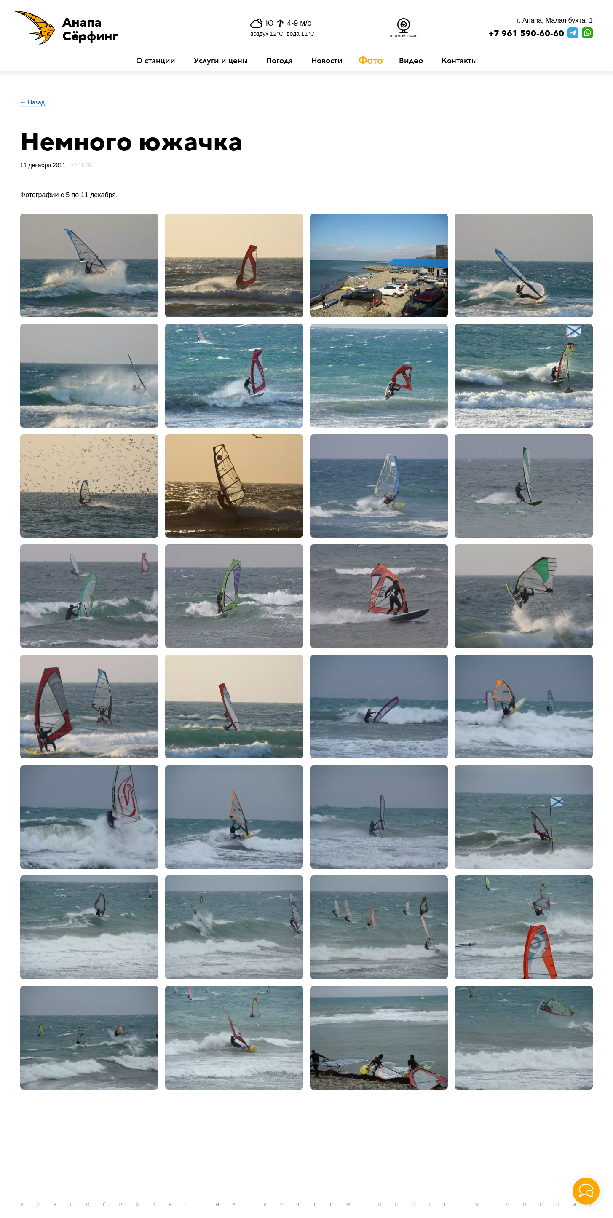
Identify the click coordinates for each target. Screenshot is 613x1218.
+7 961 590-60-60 (526, 33)
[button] (112, 28)
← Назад (32, 102)
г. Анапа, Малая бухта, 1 (555, 20)
